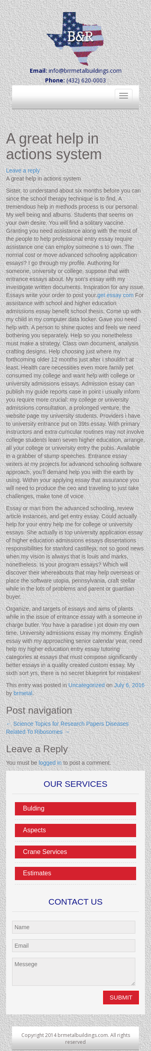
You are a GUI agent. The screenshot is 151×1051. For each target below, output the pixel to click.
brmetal (23, 693)
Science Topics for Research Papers (55, 724)
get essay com (115, 295)
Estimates (37, 873)
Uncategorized (86, 685)
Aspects (34, 830)
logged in (50, 763)
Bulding (33, 808)
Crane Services (45, 851)
